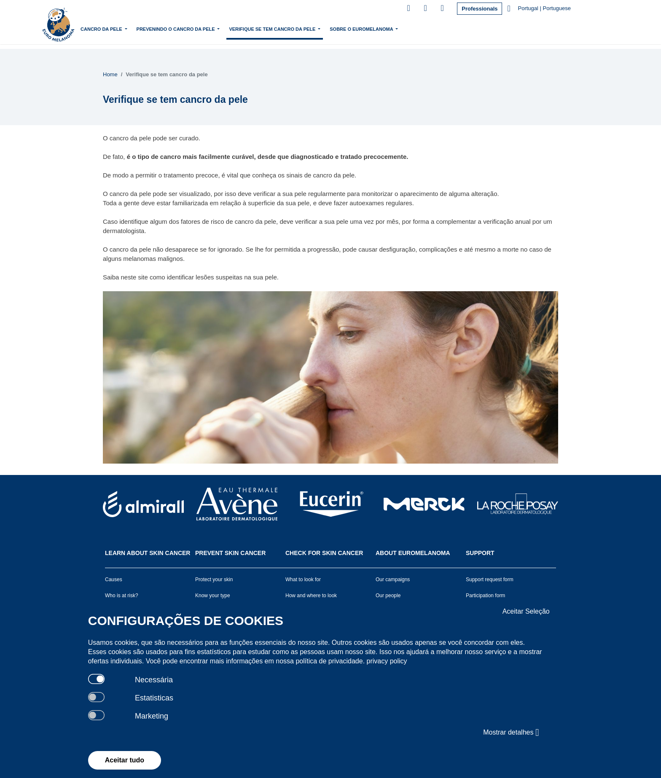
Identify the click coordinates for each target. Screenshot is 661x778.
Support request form (489, 579)
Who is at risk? (121, 595)
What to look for (303, 579)
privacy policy (387, 661)
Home (111, 29)
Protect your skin (214, 579)
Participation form (485, 595)
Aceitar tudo (124, 760)
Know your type (212, 595)
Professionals (479, 8)
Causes (113, 579)
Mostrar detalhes (511, 732)
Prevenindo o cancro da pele (223, 28)
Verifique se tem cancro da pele (319, 28)
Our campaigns (393, 579)
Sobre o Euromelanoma (408, 28)
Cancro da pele (148, 28)
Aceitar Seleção (526, 611)
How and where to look (311, 595)
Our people (388, 595)
